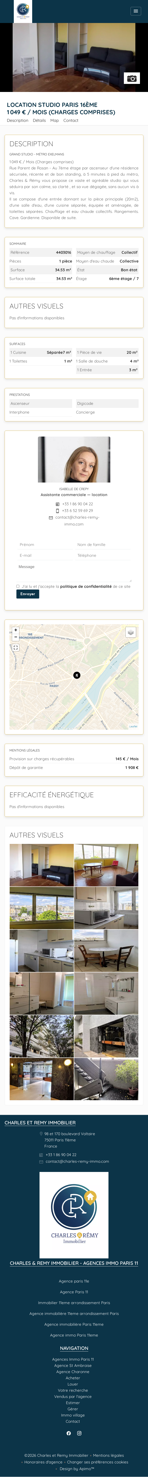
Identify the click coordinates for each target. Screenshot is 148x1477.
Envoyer (27, 594)
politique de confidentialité (86, 586)
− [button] (15, 637)
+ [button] (15, 630)
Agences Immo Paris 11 (23, 11)
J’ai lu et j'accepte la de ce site (76, 586)
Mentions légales (108, 1455)
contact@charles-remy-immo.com (77, 1161)
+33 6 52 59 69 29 (77, 510)
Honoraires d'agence (43, 1462)
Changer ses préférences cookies (97, 1462)
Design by (76, 1468)
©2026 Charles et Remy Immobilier (56, 1455)
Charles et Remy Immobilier (40, 1123)
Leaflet (133, 726)
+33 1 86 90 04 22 (77, 503)
